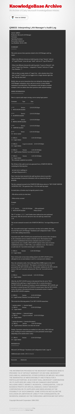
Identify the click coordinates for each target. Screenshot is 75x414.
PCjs (33, 408)
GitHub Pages (29, 410)
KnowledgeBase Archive (35, 6)
